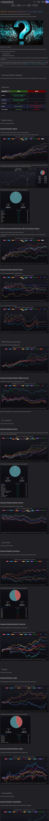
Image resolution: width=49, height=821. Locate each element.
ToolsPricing (38, 2)
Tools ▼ (34, 1)
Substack (36, 63)
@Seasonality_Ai (29, 63)
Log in (47, 1)
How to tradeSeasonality (35, 5)
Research (24, 5)
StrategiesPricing (43, 2)
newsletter (43, 62)
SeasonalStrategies (19, 5)
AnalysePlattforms (13, 5)
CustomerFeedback (29, 5)
